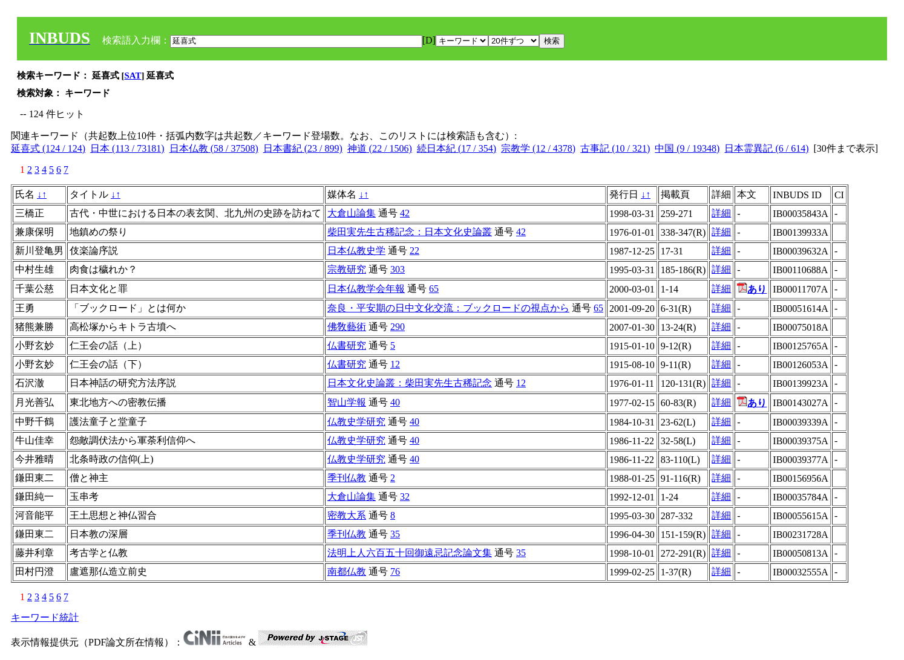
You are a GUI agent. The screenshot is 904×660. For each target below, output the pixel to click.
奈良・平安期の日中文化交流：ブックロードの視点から (448, 308)
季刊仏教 (346, 478)
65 (434, 288)
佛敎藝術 (346, 327)
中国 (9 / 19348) (687, 148)
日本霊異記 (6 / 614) (766, 148)
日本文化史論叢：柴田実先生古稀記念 (409, 383)
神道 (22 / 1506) (379, 148)
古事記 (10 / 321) (615, 148)
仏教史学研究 (356, 421)
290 (397, 327)
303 (397, 269)
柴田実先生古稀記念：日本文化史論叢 (409, 232)
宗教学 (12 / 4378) (538, 148)
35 (395, 534)
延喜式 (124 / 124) (48, 148)
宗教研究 (346, 269)
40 (395, 402)
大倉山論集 (351, 213)
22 (414, 250)
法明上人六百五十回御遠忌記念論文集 (409, 553)
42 (405, 213)
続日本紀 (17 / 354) (456, 148)
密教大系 (346, 515)
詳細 (721, 213)
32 (405, 496)
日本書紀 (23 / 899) (302, 148)
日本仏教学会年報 (366, 288)
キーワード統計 (45, 617)
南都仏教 (346, 571)
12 (395, 364)
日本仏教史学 (356, 250)
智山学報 (346, 402)
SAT (133, 75)
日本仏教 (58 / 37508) (213, 148)
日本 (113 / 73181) (127, 148)
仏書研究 (346, 345)
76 (395, 571)
